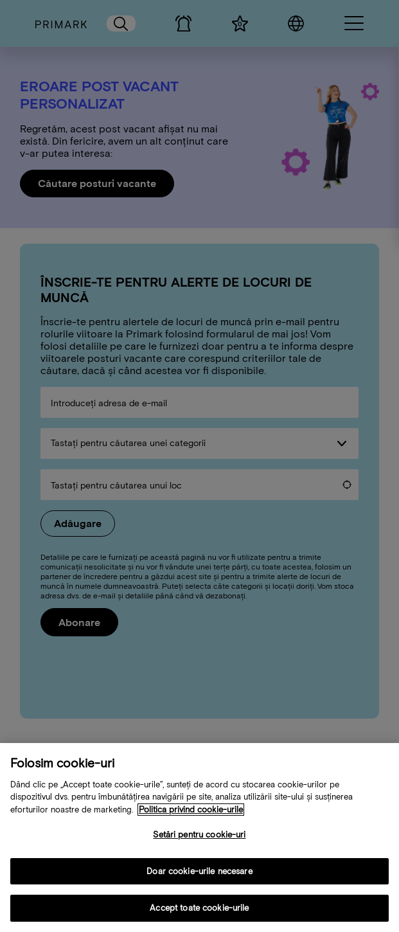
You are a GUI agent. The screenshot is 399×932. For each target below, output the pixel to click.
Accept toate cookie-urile (199, 912)
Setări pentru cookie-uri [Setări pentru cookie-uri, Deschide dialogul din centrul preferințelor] (199, 838)
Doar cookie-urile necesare (199, 874)
